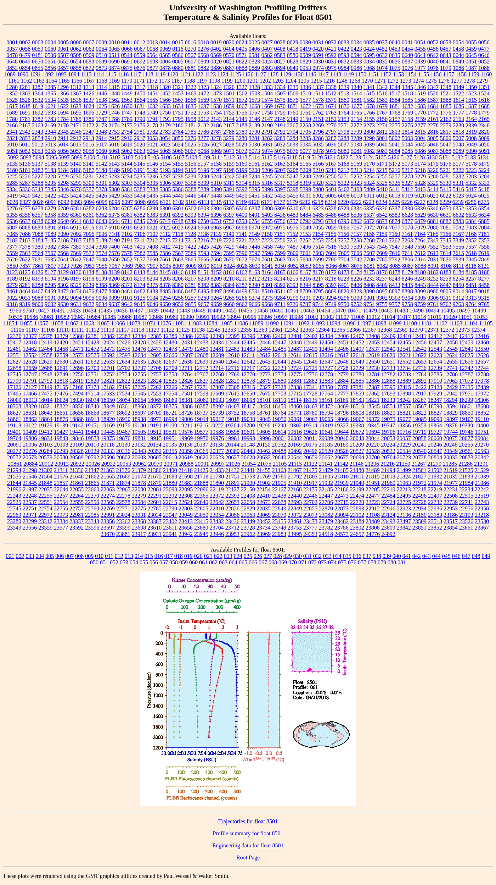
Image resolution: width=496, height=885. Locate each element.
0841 (445, 62)
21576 (61, 477)
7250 (280, 240)
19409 (30, 432)
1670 (280, 106)
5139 (63, 164)
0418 (292, 49)
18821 (404, 413)
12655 (451, 362)
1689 (12, 113)
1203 (278, 81)
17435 (466, 387)
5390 (216, 189)
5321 (331, 183)
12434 (217, 342)
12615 (310, 355)
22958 (482, 508)
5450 (241, 196)
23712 (232, 528)
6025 (484, 196)
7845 (471, 259)
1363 (24, 93)
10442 (167, 311)
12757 (154, 374)
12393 (217, 336)
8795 (318, 291)
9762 (445, 304)
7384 (63, 247)
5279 (420, 176)
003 (30, 556)
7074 (382, 228)
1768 (394, 113)
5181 (24, 170)
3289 (356, 138)
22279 (139, 496)
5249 (318, 176)
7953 (89, 266)
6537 (369, 215)
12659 (30, 368)
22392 (232, 496)
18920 (108, 419)
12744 (482, 368)
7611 (407, 253)
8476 (88, 291)
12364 (322, 330)
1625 (101, 106)
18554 (388, 406)
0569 (216, 55)
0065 (114, 49)
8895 (382, 291)
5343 (37, 189)
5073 (254, 151)
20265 (466, 445)
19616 (295, 432)
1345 (407, 87)
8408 (369, 285)
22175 (310, 489)
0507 (63, 55)
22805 (201, 508)
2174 (114, 125)
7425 (203, 247)
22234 (466, 489)
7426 (216, 247)
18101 (264, 400)
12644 (279, 362)
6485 (318, 215)
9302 (382, 298)
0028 (280, 42)
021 (208, 556)
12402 (310, 336)
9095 (88, 298)
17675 (264, 394)
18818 (373, 413)
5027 (216, 145)
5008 (471, 138)
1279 (482, 81)
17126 (14, 387)
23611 (170, 528)
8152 (216, 272)
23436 (232, 521)
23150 (419, 515)
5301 (101, 183)
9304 (407, 298)
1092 (48, 74)
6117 (228, 202)
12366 (353, 330)
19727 (435, 432)
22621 (186, 502)
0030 (305, 42)
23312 (45, 521)
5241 (216, 176)
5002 (394, 138)
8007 (178, 266)
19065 (326, 419)
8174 (356, 272)
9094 (75, 298)
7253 (318, 240)
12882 (310, 381)
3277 (203, 138)
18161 (326, 400)
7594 (216, 253)
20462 (264, 451)
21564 (45, 477)
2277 (420, 125)
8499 (241, 291)
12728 (341, 368)
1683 (420, 106)
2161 (433, 119)
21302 (45, 470)
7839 (458, 259)
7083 (471, 228)
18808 (357, 413)
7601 (305, 253)
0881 (190, 68)
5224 (484, 170)
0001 (12, 42)
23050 (201, 515)
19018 (232, 419)
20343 (139, 451)
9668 (267, 304)
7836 (445, 259)
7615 (458, 253)
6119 (241, 202)
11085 (225, 323)
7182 (12, 240)
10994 (234, 317)
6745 (139, 221)
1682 (407, 106)
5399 (305, 189)
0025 (254, 42)
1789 (127, 119)
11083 (195, 323)
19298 (279, 425)
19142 (76, 425)
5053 (37, 151)
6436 (280, 215)
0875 (127, 68)
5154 (165, 164)
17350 (326, 387)
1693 (50, 113)
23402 (170, 521)
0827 (280, 62)
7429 (229, 247)
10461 (292, 311)
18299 (466, 400)
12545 (451, 349)
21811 (357, 477)
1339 (343, 87)
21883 (186, 483)
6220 (343, 202)
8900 (433, 291)
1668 (254, 106)
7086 (25, 234)
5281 (445, 176)
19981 (232, 438)
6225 (394, 202)
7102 (127, 234)
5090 (471, 151)
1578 (318, 100)
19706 (388, 432)
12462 (30, 349)
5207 (280, 170)
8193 (37, 279)
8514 (292, 291)
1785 (75, 119)
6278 (37, 208)
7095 (89, 234)
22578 (123, 502)
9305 (420, 298)
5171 (382, 164)
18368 (139, 406)
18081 (186, 400)
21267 (419, 464)
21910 (295, 483)
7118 (177, 234)
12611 (248, 355)
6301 (178, 208)
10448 (198, 311)
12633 (108, 362)
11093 (318, 323)
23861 (466, 528)
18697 (139, 413)
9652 (178, 304)
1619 (37, 106)
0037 (382, 42)
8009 (191, 266)
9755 (382, 304)
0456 (433, 49)
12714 (217, 368)
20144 (232, 445)
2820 (484, 132)
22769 (108, 508)
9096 (101, 298)
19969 (186, 438)
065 (243, 562)
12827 (201, 381)
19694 (373, 432)
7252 (305, 240)
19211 (185, 425)
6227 (419, 202)
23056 (232, 515)
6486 (331, 215)
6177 (279, 202)
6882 (445, 221)
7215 (190, 240)
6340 (433, 208)
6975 (280, 228)
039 (387, 556)
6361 (88, 215)
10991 (203, 317)
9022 (12, 298)
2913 (88, 138)
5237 (165, 176)
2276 (407, 125)
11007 (342, 317)
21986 (482, 483)
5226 (24, 176)
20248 (450, 445)
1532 (37, 100)
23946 (217, 534)
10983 (78, 317)
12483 (248, 349)
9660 (229, 304)
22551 (45, 502)
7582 (139, 253)
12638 (186, 362)
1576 (292, 100)
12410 (404, 336)
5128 (419, 157)
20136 (185, 445)
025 (248, 556)
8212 (254, 279)
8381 (190, 285)
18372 (154, 406)
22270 (92, 496)
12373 (463, 330)
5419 (12, 196)
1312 (75, 87)
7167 (458, 234)
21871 (108, 483)
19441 (76, 432)
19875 (108, 438)
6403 (267, 215)
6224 (381, 202)
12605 (154, 355)
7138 (203, 234)
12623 (435, 355)
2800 (369, 132)
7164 (419, 234)
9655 (190, 304)
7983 (140, 266)
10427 (42, 311)
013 (129, 556)
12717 (248, 368)
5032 (280, 145)
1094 (73, 74)
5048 (458, 145)
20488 (279, 451)
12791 (30, 381)
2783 (165, 132)
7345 (445, 240)
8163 (254, 272)
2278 (433, 125)
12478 (170, 349)
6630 (433, 215)
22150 (248, 489)
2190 (267, 125)
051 (104, 562)
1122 (197, 74)
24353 (310, 534)
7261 (382, 240)
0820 (216, 62)
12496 (341, 349)
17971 (466, 394)
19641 (326, 432)
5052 (24, 151)
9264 (216, 298)
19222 (216, 425)
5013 (50, 145)
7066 (343, 228)
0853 (12, 68)
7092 (76, 234)
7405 (139, 247)
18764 (279, 413)
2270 (331, 125)
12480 (201, 349)
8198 (88, 279)
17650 (248, 394)
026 (258, 556)
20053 (388, 438)
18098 (248, 400)
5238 (178, 176)
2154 (356, 119)
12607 (186, 355)
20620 (201, 457)
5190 (127, 170)
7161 (407, 234)
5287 (24, 183)
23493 (388, 521)
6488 (343, 215)
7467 (280, 247)
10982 (62, 317)
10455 (229, 311)
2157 (394, 119)
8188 (484, 272)
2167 (24, 125)
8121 (483, 266)
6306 (241, 208)
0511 (113, 55)
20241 (419, 445)
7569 (75, 253)
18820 (388, 413)
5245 (267, 176)
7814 (420, 259)
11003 (327, 317)
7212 (152, 240)
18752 (232, 413)
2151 (318, 119)
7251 (292, 240)
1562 (114, 100)
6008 (343, 196)
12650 (373, 362)
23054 (217, 515)
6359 (63, 215)
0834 (369, 62)
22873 (341, 508)
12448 (295, 342)
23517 (451, 521)
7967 (114, 266)
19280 (248, 425)
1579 (331, 100)
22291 (154, 496)
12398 (264, 336)
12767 (201, 374)
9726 (292, 304)
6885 (484, 221)
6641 (75, 221)
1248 (342, 81)
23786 (341, 528)
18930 (123, 419)
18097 (233, 400)
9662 (241, 304)
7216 (203, 240)
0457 (445, 49)
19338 (357, 425)
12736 (419, 368)
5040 (382, 145)
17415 (404, 387)
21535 (14, 477)
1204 (291, 81)
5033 (292, 145)
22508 (451, 496)
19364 (435, 425)
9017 (471, 291)
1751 (178, 113)
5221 (445, 170)
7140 (228, 234)
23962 (248, 534)
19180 (139, 425)
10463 (307, 311)
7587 (178, 253)
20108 (61, 445)
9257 (190, 298)
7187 (75, 240)
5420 (24, 196)
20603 (139, 457)
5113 (241, 157)
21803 (310, 477)
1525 (12, 100)
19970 (201, 438)
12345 (213, 330)
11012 (373, 317)
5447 (203, 196)
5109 (204, 157)
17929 (435, 394)
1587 (433, 100)
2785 (190, 132)
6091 (50, 202)
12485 (279, 349)
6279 (50, 208)
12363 (307, 330)
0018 (203, 42)
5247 (292, 176)
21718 (201, 477)
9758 (407, 304)
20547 (435, 451)
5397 (280, 189)
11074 (149, 323)
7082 (458, 228)
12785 (435, 374)
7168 (471, 234)
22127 (232, 489)
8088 (420, 266)
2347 (88, 132)
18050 (108, 400)
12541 (404, 349)
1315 (114, 87)
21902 (264, 483)
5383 (139, 189)
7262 (394, 240)
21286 (465, 464)
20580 (61, 457)
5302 (114, 183)
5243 (241, 176)
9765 (484, 304)
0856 (50, 68)
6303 (203, 208)
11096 (348, 323)
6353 (471, 208)
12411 (419, 336)
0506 (50, 55)
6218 (317, 202)
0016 (190, 42)
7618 (471, 253)
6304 (216, 208)
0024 (241, 42)
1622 (63, 106)
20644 (295, 457)
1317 (139, 87)
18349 (108, 406)
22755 (61, 508)
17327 (264, 387)
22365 (201, 496)
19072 (373, 419)
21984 (466, 483)
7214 (178, 240)
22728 (419, 502)
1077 (420, 68)
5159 (229, 164)
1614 (458, 100)
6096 (114, 202)
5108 (191, 157)
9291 (305, 298)
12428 (139, 342)
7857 (25, 266)
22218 (419, 489)
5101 (102, 157)
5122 (342, 157)
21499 (404, 470)
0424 (369, 49)
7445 (241, 247)
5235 (139, 176)
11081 (179, 323)
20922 (77, 464)
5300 (88, 183)
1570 (216, 100)
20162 (279, 445)
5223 (471, 170)
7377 (12, 247)
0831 (331, 62)
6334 (356, 208)
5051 (12, 151)
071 (302, 562)
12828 (217, 381)
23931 (154, 534)
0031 (318, 42)
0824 (267, 62)
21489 (373, 470)
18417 (248, 406)
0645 (471, 55)
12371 (431, 330)
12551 (14, 355)
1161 (13, 81)
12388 (186, 336)
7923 (63, 266)
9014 (458, 291)
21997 (30, 489)
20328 (76, 451)
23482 (341, 521)
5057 (75, 151)
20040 (341, 438)
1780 (12, 119)
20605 (154, 457)
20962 (140, 464)
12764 (186, 374)
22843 (279, 508)
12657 (482, 362)
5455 (292, 196)
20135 (170, 445)
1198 (214, 81)
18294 (450, 400)
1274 (418, 81)
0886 (216, 68)
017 (168, 556)
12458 (451, 342)
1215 (316, 81)
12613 (279, 355)
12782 (388, 374)
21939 (341, 483)
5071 (229, 151)
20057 (404, 438)
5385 (165, 189)
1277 (456, 81)
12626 (482, 355)
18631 (30, 413)
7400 (114, 247)
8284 (37, 285)
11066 (118, 323)
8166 (292, 272)
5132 (457, 157)
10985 (109, 317)
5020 (139, 145)
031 (307, 556)
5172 (394, 164)
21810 (341, 477)
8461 (12, 291)
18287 (435, 400)
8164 (267, 272)
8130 (75, 272)
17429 (451, 387)
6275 (483, 202)
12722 (264, 368)
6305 (229, 208)
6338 (407, 208)
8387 (241, 285)
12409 (388, 336)
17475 (45, 394)
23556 (30, 528)
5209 (305, 170)
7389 (75, 247)
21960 (388, 483)
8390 (254, 285)
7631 (37, 259)
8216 (305, 279)
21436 (232, 470)
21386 (154, 470)
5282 (458, 176)
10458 (261, 311)
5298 (63, 183)
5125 (381, 157)
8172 (331, 272)
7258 (356, 240)
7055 (318, 228)
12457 (435, 342)
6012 (382, 196)
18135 (310, 400)
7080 (433, 228)
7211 (139, 240)
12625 (466, 355)
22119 (217, 489)
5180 (12, 170)
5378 (101, 189)
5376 (75, 189)
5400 (318, 189)
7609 (382, 253)
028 (278, 556)
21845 (30, 483)
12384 (139, 336)
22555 (76, 502)
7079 (420, 228)
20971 (171, 464)
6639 (50, 221)
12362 (291, 330)
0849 (458, 62)
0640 (407, 55)
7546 (382, 247)
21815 (373, 477)
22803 (186, 508)
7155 (330, 234)
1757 (254, 113)
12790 (14, 381)
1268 (354, 81)
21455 (264, 470)
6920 (139, 228)
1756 (241, 113)
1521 (445, 93)
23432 (217, 521)
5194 (178, 170)
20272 (14, 451)
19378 (450, 425)
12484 (264, 349)
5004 (420, 138)
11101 (425, 323)
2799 (356, 132)
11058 (56, 323)
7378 (24, 247)
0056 (484, 42)
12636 (154, 362)
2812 (382, 132)
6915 (75, 228)
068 (273, 562)
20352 (154, 451)
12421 (76, 342)
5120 (317, 157)
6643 (101, 221)
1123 (210, 74)
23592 (76, 528)
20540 (419, 451)
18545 (373, 406)
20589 (76, 457)
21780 (279, 477)
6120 (254, 202)
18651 (61, 413)
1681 (394, 106)
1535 (63, 100)
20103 (46, 445)
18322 (61, 406)
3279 (229, 138)
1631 (139, 106)
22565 (108, 502)
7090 (63, 234)
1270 (367, 81)
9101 (127, 298)
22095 (186, 489)
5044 (407, 145)
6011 (368, 196)
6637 (24, 221)
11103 (455, 323)
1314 (101, 87)
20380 (232, 451)
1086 (458, 68)
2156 (382, 119)
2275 (394, 125)
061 (203, 562)
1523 (471, 93)
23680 (201, 528)
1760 (292, 113)
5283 (471, 176)
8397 (331, 285)
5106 (166, 157)
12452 (357, 342)
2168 (37, 125)
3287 (331, 138)
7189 (101, 240)
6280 (63, 208)
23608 (139, 528)
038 (377, 556)
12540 (388, 349)
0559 (139, 55)
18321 (45, 406)
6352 (458, 208)
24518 (326, 534)
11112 (92, 330)
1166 (76, 81)
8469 (50, 291)
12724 (295, 368)
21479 (326, 470)
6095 (101, 202)
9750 (343, 304)
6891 (50, 228)
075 (342, 562)
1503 (254, 93)
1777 (458, 113)
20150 (263, 445)
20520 (326, 451)
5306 (165, 183)
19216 (201, 425)
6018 (394, 196)
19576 (186, 432)
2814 (407, 132)
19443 (92, 432)
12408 (373, 336)
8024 (229, 266)
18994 (170, 419)
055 (144, 562)
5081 (356, 151)
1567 (178, 100)
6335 (369, 208)
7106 (140, 234)
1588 (445, 100)
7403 (127, 247)
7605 (343, 253)
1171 (139, 81)
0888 (241, 68)
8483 (152, 291)
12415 (466, 336)
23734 (264, 528)
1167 (89, 81)
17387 (373, 387)
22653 (232, 502)
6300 (165, 208)
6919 (127, 228)
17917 (419, 394)
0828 (292, 62)
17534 (123, 394)
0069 (165, 49)
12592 (108, 355)
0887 (229, 68)
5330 (445, 183)
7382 (50, 247)
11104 (471, 323)
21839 (482, 477)
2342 (24, 132)
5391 (229, 189)
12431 (186, 342)
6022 (445, 196)
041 (406, 556)
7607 (369, 253)
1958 (190, 119)
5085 (407, 151)
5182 (37, 170)
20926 (93, 464)
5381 (127, 189)
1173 (164, 81)
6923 (178, 228)
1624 (88, 106)
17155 (61, 387)
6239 (458, 202)
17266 (170, 387)
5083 (382, 151)
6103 (191, 202)
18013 (30, 400)
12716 (232, 368)
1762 (318, 113)
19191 (154, 425)
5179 (484, 164)
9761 (433, 304)
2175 (127, 125)
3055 (178, 138)
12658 (14, 368)
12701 (108, 368)
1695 (75, 113)
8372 (127, 285)
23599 (123, 528)
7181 (483, 234)
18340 (92, 406)
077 (362, 562)
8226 (356, 279)
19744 (451, 432)
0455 (420, 49)
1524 (484, 93)
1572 (241, 100)
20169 (294, 445)
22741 (466, 502)
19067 (357, 419)
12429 (154, 342)
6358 (50, 215)
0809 (203, 62)
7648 (101, 259)
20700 (373, 457)
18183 (357, 400)
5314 (241, 183)
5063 (139, 151)
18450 (279, 406)
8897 (394, 291)
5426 (101, 196)
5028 (229, 145)
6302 (190, 208)
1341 (369, 87)
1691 (24, 113)
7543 (369, 247)
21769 (264, 477)
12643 (264, 362)
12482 (232, 349)
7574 (101, 253)
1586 (420, 100)
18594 (451, 406)
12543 (435, 349)
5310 (216, 183)
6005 (331, 196)
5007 (458, 138)
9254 (165, 298)
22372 (217, 496)
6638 (37, 221)
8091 (433, 266)
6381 (127, 215)
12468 (61, 349)
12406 (341, 336)
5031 (267, 145)
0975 (331, 68)
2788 (229, 132)
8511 (279, 291)
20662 (326, 457)
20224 (388, 445)
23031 (139, 515)
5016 (88, 145)
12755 (139, 374)
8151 (203, 272)
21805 (326, 477)
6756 (280, 221)
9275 (267, 298)
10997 (281, 317)
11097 (364, 323)
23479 (326, 521)
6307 (254, 208)
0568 (203, 55)
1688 (484, 106)
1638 (216, 106)
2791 (267, 132)
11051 (465, 317)
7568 (63, 253)
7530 (343, 247)
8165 (280, 272)
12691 (61, 368)
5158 (216, 164)
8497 (216, 291)
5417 (471, 189)
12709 (170, 368)
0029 (292, 42)
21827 (419, 477)
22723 (373, 502)
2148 (280, 119)
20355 (170, 451)
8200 (114, 279)
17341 (310, 387)
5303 (127, 183)
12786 (451, 374)
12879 (264, 381)
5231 (88, 176)
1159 (473, 74)
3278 (216, 138)
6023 (458, 196)
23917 (139, 534)
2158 (407, 119)
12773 (264, 374)
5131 (444, 157)
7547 (394, 247)
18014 (46, 400)
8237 (382, 279)
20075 (451, 438)
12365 (338, 330)
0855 (37, 68)
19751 (482, 432)
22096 (201, 489)
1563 (127, 100)
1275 (431, 81)
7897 (50, 266)
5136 (24, 164)
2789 (241, 132)
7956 (101, 266)
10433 (74, 311)
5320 (318, 183)
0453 (394, 49)
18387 (201, 406)
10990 (187, 317)
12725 (310, 368)
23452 (264, 521)
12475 (123, 349)
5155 (178, 164)
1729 (101, 113)
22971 (30, 515)
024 (238, 556)
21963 (404, 483)
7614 (445, 253)
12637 (170, 362)
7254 (331, 240)
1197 (201, 81)
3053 (152, 138)
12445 (248, 342)
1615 (471, 100)
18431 (264, 406)
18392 (217, 406)
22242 (482, 489)
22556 (92, 502)
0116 (177, 49)
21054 (249, 464)
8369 (114, 285)
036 (357, 556)
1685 (445, 106)
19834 (45, 438)
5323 (356, 183)
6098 (140, 202)
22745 (14, 508)
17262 (154, 387)
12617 (341, 355)
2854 (37, 138)
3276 (190, 138)
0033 (343, 42)
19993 (248, 438)
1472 (203, 93)
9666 (254, 304)
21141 (326, 464)
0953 (305, 68)
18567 (419, 406)
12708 (154, 368)
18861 (14, 419)
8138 (101, 272)
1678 (369, 106)
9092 (63, 298)
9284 (280, 298)
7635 (50, 259)
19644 (341, 432)
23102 (357, 515)
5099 (77, 157)
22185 (326, 489)
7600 (292, 253)
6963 (216, 228)
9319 (24, 304)
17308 (232, 387)
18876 (61, 419)
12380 (76, 336)
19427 (61, 432)
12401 (295, 336)
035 (347, 556)
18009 (14, 400)
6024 (471, 196)
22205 (373, 489)
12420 (61, 342)
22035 (45, 489)
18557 (404, 406)
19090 (435, 419)
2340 (484, 125)
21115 (295, 464)
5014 (63, 145)
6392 (178, 215)
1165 (63, 81)
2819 (471, 132)
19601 (248, 432)
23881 (123, 534)
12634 (123, 362)
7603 (318, 253)
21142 (341, 464)
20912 (46, 464)
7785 (382, 259)
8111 (458, 266)
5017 (101, 145)
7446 (254, 247)
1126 (247, 74)
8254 (458, 279)
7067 (356, 228)
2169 (50, 125)
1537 (88, 100)
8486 (178, 291)
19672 (357, 432)
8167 (305, 272)
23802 (357, 528)
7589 (190, 253)
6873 (382, 221)
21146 (356, 464)
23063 (248, 515)
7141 (241, 234)
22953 (451, 508)
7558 (484, 247)
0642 (433, 55)
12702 (123, 368)
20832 (451, 457)
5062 (127, 151)
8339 (88, 285)
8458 (484, 285)
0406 (254, 49)
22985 (92, 515)
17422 (419, 387)
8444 (433, 285)
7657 (139, 259)
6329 (343, 208)
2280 (458, 125)
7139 (215, 234)
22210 (388, 489)
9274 (254, 298)
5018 (114, 145)
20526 (341, 451)
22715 (341, 502)
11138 (198, 330)
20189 (341, 445)
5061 (114, 151)
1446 (101, 93)
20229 (403, 445)
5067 (190, 151)
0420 (318, 49)
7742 (356, 259)
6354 (484, 208)
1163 (38, 81)
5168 (343, 164)
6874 (394, 221)
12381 (92, 336)
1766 (369, 113)
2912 (75, 138)
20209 (357, 445)
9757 (394, 304)
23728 (248, 528)
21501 (419, 470)
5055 (50, 151)
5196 (203, 170)
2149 (292, 119)
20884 (30, 464)
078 (372, 562)
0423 (356, 49)
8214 (280, 279)
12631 (76, 362)
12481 (217, 349)
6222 (356, 202)
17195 (123, 387)
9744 (318, 304)
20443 (248, 451)
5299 (75, 183)
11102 (440, 323)
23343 (92, 521)
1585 (407, 100)
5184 (63, 170)
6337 (394, 208)
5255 (382, 176)
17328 (279, 387)
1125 (235, 74)
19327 (341, 425)
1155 (423, 74)
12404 (326, 336)
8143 (139, 272)
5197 (216, 170)
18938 (139, 419)
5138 (50, 164)
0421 (331, 49)
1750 (165, 113)
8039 (254, 266)
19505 (139, 432)
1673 (318, 106)
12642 (248, 362)
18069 (170, 400)
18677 (108, 413)
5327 (407, 183)
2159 (420, 119)
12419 (45, 342)
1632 (152, 106)
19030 (248, 419)
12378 (45, 336)
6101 (165, 202)
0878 (165, 68)
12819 (76, 381)
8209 (216, 279)
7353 (484, 240)
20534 (404, 451)
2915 (114, 138)
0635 (394, 55)
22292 (170, 496)
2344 (50, 132)
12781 (373, 374)
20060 (435, 438)
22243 (14, 496)
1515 (369, 93)
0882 (203, 68)
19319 (326, 425)
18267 (419, 400)
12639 (201, 362)
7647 (88, 259)
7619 (484, 253)
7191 (127, 240)
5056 (63, 151)
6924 (190, 228)
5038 (356, 145)
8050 (280, 266)
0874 (114, 68)
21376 (123, 470)
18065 (155, 400)
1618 (24, 106)
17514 (92, 394)
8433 (394, 285)
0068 (152, 49)
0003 (37, 42)
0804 (165, 62)
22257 (61, 496)
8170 (318, 272)
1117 (135, 74)
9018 (484, 291)
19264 (232, 425)
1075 (394, 68)
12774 (279, 374)
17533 (108, 394)
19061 (295, 419)
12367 (369, 330)
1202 (265, 81)
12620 (388, 355)
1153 (398, 74)
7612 (420, 253)
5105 (153, 157)
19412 (45, 432)
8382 (203, 285)
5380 (114, 189)
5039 (369, 145)
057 (163, 562)
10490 (417, 311)
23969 (264, 534)
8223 (343, 279)
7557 (471, 247)
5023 (165, 145)
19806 (30, 438)
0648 (12, 62)
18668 (92, 413)
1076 (407, 68)
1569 (203, 100)
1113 (86, 74)
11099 (394, 323)
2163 (458, 119)
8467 (37, 291)
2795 (305, 132)
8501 (254, 291)
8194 (50, 279)
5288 (37, 183)
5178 (471, 164)
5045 (420, 145)
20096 (30, 445)
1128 (272, 74)
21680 (170, 477)
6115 (216, 202)
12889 (404, 381)
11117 (122, 330)
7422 (190, 247)
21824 (404, 477)
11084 (210, 323)
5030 (254, 145)
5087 (433, 151)
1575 (280, 100)
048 (476, 556)
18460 (295, 406)
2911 (62, 138)
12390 (201, 336)
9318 (12, 304)
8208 (203, 279)
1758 (267, 113)
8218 (331, 279)
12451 (341, 342)
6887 (12, 228)
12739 (435, 368)
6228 (432, 202)
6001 (305, 196)
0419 (305, 49)
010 (99, 556)
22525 (14, 502)
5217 (407, 170)
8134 (88, 272)
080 (392, 562)
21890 (217, 483)
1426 (88, 93)
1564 (139, 100)
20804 (435, 457)
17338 (295, 387)
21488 (357, 470)
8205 (165, 279)
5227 (37, 176)
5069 (216, 151)
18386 (186, 406)
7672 (241, 259)
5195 (190, 170)
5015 (75, 145)
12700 (92, 368)
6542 (382, 215)
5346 (63, 189)
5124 (368, 157)
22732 (435, 502)
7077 (394, 228)
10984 (93, 317)
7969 (127, 266)
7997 (152, 266)
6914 (63, 228)
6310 (292, 208)
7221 (241, 240)
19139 (61, 425)
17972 (482, 394)
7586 (165, 253)
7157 (356, 234)
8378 (165, 285)
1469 (190, 93)
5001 (382, 138)
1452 (165, 93)
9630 (63, 304)
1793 (165, 119)
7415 (178, 247)
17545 (139, 394)
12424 (108, 342)
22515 (466, 496)
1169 (114, 81)
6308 (267, 208)
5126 (393, 157)
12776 (310, 374)
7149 (254, 234)
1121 (185, 74)
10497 (463, 311)
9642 (127, 304)
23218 (482, 515)
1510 (305, 93)
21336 (76, 470)
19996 (264, 438)
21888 (201, 483)
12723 (279, 368)
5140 (75, 164)
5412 (407, 189)
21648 (76, 477)
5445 (178, 196)
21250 (403, 464)
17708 (279, 394)
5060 (101, 151)
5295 (50, 183)
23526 (466, 521)
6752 (229, 221)
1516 (382, 93)
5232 (101, 176)
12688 (45, 368)
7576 (114, 253)
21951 (373, 483)
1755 (229, 113)
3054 (165, 138)
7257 (343, 240)
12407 (357, 336)
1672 (305, 106)
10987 (140, 317)
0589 (305, 55)
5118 (292, 157)
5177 (458, 164)
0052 (433, 42)
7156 (343, 234)
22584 (139, 502)
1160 (486, 74)
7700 (331, 259)
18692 (123, 413)
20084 (482, 438)
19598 (232, 432)
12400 (279, 336)
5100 (89, 157)
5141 (88, 164)
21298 (30, 470)
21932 (326, 483)
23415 (201, 521)
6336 (382, 208)
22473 (341, 496)
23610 (154, 528)
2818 (458, 132)
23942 (186, 534)
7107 (152, 234)
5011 (24, 145)
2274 (382, 125)
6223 (368, 202)
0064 (101, 49)
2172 (88, 125)
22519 (482, 496)
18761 (264, 413)
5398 (292, 189)
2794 (292, 132)
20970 (155, 464)
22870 (326, 508)
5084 (394, 151)
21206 (372, 464)
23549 (14, 528)
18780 (310, 413)
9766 (15, 311)
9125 (139, 298)
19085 (419, 419)
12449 (310, 342)
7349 (458, 240)
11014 (388, 317)
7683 (280, 259)
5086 (420, 151)
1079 (445, 68)
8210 (229, 279)
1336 (305, 87)
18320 (30, 406)
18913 (92, 419)
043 (426, 556)
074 (332, 562)
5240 (203, 176)
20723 (404, 457)
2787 (216, 132)
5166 (318, 164)
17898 (404, 394)
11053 (480, 317)
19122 (30, 425)
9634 (101, 304)
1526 (24, 100)
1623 (75, 106)
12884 (341, 381)
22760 (92, 508)
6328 (331, 208)
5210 (318, 170)
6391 (165, 215)
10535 (16, 317)
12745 (14, 374)
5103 (128, 157)
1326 (229, 87)
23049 (186, 515)
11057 (41, 323)
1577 (305, 100)
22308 (186, 496)
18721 (170, 413)
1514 (356, 93)
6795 (343, 221)
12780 (357, 374)
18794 (326, 413)
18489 (341, 406)
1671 (292, 106)
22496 (419, 496)
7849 (484, 259)
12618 (357, 355)
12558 (45, 355)
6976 (292, 228)
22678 (279, 502)
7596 (241, 253)
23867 (482, 528)
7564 (37, 253)
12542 (419, 349)
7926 (76, 266)
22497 (435, 496)
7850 (12, 266)
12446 (264, 342)
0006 (75, 42)
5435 (152, 196)
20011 (310, 438)
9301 (369, 298)
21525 (466, 470)
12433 (201, 342)
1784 (63, 119)
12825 (170, 381)
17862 (373, 394)
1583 (382, 100)
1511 (317, 93)
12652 (404, 362)
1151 (373, 74)
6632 (458, 215)
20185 (326, 445)
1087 (471, 68)
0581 (254, 55)
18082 (202, 400)
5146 (152, 164)
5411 (394, 189)
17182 (108, 387)
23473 (310, 521)
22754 (45, 508)
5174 (420, 164)
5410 (382, 189)
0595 (369, 55)
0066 (127, 49)
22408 (248, 496)
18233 (388, 400)
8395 (318, 285)
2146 (254, 119)
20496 (310, 451)
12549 (466, 349)
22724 (388, 502)
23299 (30, 521)
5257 (394, 176)
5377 (88, 189)
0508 (75, 55)
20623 (217, 457)
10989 (171, 317)
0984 (343, 68)
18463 (310, 406)
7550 (420, 247)
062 (213, 562)
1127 (260, 74)
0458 (458, 49)
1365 (50, 93)
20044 (373, 438)
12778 (326, 374)
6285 (127, 208)
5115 (266, 157)
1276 (444, 81)
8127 (50, 272)
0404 (229, 49)
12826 (186, 381)
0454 (407, 49)
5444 (165, 196)
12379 (61, 336)
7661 (165, 259)
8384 (229, 285)
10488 (401, 311)
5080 (343, 151)
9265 (229, 298)
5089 (458, 151)
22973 (61, 515)
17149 (45, 387)
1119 (160, 74)
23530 (482, 521)
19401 (14, 432)
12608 (201, 355)
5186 (75, 170)
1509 (292, 93)
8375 (152, 285)
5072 (241, 151)
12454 (388, 342)
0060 (50, 49)
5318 (292, 183)
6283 (101, 208)
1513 (343, 93)
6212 (305, 202)
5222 (458, 170)
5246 (280, 176)
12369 (400, 330)
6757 (292, 221)
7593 (203, 253)
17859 (357, 394)
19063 (310, 419)
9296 (343, 298)
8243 (394, 279)
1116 (123, 74)
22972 (45, 515)
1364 (37, 93)
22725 (404, 502)
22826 (232, 508)
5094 (38, 157)
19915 (154, 438)
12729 (357, 368)
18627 (14, 413)
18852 (482, 413)
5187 (88, 170)
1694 (63, 113)
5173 (407, 164)
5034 (305, 145)
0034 (356, 42)
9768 (28, 311)
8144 (152, 272)
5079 (331, 151)
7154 (317, 234)
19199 (170, 425)
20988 (186, 464)
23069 (264, 515)
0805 (178, 62)
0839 (420, 62)
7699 (318, 259)
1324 (216, 87)
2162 (445, 119)
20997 (217, 464)
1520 (433, 93)
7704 (343, 259)
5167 (331, 164)
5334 (12, 189)
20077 (466, 438)
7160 (394, 234)
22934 (419, 508)
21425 (201, 470)
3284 (292, 138)
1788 (114, 119)
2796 (318, 132)
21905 (279, 483)
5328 (420, 183)
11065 (102, 323)
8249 (420, 279)
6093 (76, 202)
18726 (186, 413)
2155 (369, 119)
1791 (152, 119)
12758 (170, 374)
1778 (471, 113)
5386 (178, 189)
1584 (394, 100)
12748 (45, 374)
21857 (61, 483)
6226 (407, 202)
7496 (305, 247)
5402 (343, 189)
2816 (433, 132)
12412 (435, 336)
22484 (388, 496)
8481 (127, 291)
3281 (254, 138)
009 (89, 556)
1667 (241, 106)
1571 (229, 100)
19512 (154, 432)
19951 (170, 438)
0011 (126, 42)
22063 (108, 489)
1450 (139, 93)
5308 (190, 183)
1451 (152, 93)
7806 (407, 259)
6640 (63, 221)
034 (337, 556)
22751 (30, 508)
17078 (482, 381)
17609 (217, 394)
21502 (435, 470)
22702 (310, 502)
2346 (75, 132)
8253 (445, 279)
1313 (88, 87)
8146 (178, 272)
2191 (280, 125)
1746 (114, 113)
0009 (101, 42)
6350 (445, 208)
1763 (331, 113)
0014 (165, 42)
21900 (248, 483)
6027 (25, 202)
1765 (356, 113)
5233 (114, 176)
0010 (114, 42)
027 (268, 556)
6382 (139, 215)
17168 (76, 387)
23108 (373, 515)
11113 (107, 330)
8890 (369, 291)
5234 (127, 176)
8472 (63, 291)
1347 (433, 87)
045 (446, 556)
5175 (433, 164)
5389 (203, 189)
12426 (123, 342)
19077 (404, 419)
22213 (404, 489)
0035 (369, 42)
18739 (217, 413)
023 (228, 556)
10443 (183, 311)
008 (79, 556)
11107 (33, 330)
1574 (267, 100)
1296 (63, 87)
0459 (471, 49)
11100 (410, 323)
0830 (318, 62)
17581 (186, 394)
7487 (292, 247)
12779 (341, 374)
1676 (343, 106)
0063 (88, 49)
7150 (266, 234)
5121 (330, 157)
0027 (267, 42)
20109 (77, 445)
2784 (178, 132)
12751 (92, 374)
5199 (241, 170)
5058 (88, 151)
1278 (469, 81)
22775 (139, 508)
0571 (241, 55)
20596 (108, 457)
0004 (50, 42)
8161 (229, 272)
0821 (229, 62)
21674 (139, 477)
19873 (92, 438)
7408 (152, 247)
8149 (190, 272)
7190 (114, 240)
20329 (92, 451)
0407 (267, 49)
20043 (357, 438)
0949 (292, 68)
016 (158, 556)
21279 (434, 464)
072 (312, 562)
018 (178, 556)
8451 (471, 285)
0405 (241, 49)
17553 (154, 394)
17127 (30, 387)
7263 (407, 240)
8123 (12, 272)
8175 (369, 272)
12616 (326, 355)
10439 (152, 311)
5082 (369, 151)
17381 (357, 387)
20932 (108, 464)
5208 (292, 170)
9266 (241, 298)
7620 (12, 259)
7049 (305, 228)
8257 (471, 279)
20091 (14, 445)
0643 (445, 55)
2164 (471, 119)
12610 (232, 355)
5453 (280, 196)
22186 (341, 489)
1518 (407, 93)
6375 (114, 215)
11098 (379, 323)
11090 (271, 323)
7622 (24, 259)
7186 (63, 240)
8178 (394, 272)
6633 (471, 215)
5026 (203, 145)
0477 (484, 49)
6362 (101, 215)
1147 (322, 74)
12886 (373, 381)
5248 (305, 176)
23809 (388, 528)
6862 (356, 221)
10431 (58, 311)
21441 (248, 470)
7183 (24, 240)
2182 (203, 125)
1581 (356, 100)
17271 (201, 387)
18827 (435, 413)
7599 (280, 253)
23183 (435, 515)
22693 (295, 502)
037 (367, 556)
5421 (37, 196)
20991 (202, 464)
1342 (382, 87)
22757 (76, 508)
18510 (357, 406)
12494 (326, 349)
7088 (38, 234)
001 (10, 556)
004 (39, 556)
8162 (241, 272)
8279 (12, 285)
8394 (305, 285)
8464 (24, 291)
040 (397, 556)
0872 (88, 68)
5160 (241, 164)
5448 (216, 196)
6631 (445, 215)
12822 (123, 381)
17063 (451, 381)
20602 (123, 457)
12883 (326, 381)
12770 (248, 374)
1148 (335, 74)
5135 (12, 164)
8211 (241, 279)
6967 (229, 228)
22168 (295, 489)
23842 (404, 528)
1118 (147, 74)
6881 (433, 221)
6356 (24, 215)
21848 (45, 483)
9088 (37, 298)
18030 (77, 400)
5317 (280, 183)
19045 (264, 419)
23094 (341, 515)
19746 (466, 432)
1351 (484, 87)
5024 (178, 145)
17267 (186, 387)
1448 (114, 93)
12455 (404, 342)
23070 (279, 515)
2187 (229, 125)
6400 (241, 215)
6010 (356, 196)
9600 (37, 304)
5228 (50, 176)
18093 (217, 400)
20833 (466, 457)
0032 (331, 42)
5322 (343, 183)
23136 (404, 515)
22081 (154, 489)
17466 (30, 394)
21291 (481, 464)
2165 (484, 119)
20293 (61, 451)
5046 (433, 145)
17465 (14, 394)
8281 (24, 285)
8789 (305, 291)
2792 (280, 132)
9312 (458, 298)
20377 (217, 451)
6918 (114, 228)
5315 (254, 183)
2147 (267, 119)
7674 (254, 259)
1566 (165, 100)
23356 (108, 521)
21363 (108, 470)
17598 (201, 394)
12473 (108, 349)
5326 (394, 183)
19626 (310, 432)
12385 (154, 336)
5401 (331, 189)
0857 (63, 68)
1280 (12, 87)
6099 (152, 202)
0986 (356, 68)
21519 (451, 470)
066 (253, 562)
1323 (203, 87)
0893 (267, 68)
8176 (382, 272)
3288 (343, 138)
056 (154, 562)
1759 (280, 113)
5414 (433, 189)
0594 (356, 55)
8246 (407, 279)
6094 (89, 202)
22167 (279, 489)
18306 (481, 400)
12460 (482, 342)
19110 (482, 419)
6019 (407, 196)
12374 (478, 330)
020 (198, 556)
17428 (435, 387)
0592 (331, 55)
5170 (369, 164)
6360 (75, 215)
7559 (12, 253)
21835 (451, 477)
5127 (406, 157)
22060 (92, 489)
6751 (216, 221)
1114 (98, 74)
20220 (372, 445)
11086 (241, 323)
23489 (373, 521)
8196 (63, 279)
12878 (248, 381)
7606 (356, 253)
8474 (75, 291)
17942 (451, 394)
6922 (165, 228)
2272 (356, 125)
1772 (433, 113)
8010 (203, 266)
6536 (356, 215)
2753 (114, 132)
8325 (75, 285)
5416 (458, 189)
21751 (232, 477)
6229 (445, 202)
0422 (343, 49)
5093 (26, 157)
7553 (445, 247)
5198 (229, 170)
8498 (229, 291)
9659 (216, 304)
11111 (77, 330)
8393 (292, 285)
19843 (61, 438)
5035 (318, 145)
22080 (139, 489)
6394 (203, 215)
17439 (482, 387)
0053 (445, 42)
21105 (280, 464)
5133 (470, 157)
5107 (179, 157)
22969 (14, 515)
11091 (287, 323)
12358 (244, 330)
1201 (252, 81)
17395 (388, 387)
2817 (445, 132)
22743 (482, 502)
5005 (433, 138)
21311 (61, 470)
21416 (186, 470)
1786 (88, 119)
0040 (394, 42)
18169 (341, 400)
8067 (344, 266)
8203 (139, 279)
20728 (419, 457)
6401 (254, 215)
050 (94, 562)
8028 (242, 266)
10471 (354, 311)
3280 (241, 138)
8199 (101, 279)
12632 (92, 362)
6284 (114, 208)
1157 (448, 74)
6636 (12, 221)
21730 (217, 477)
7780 (369, 259)
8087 (407, 266)
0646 (484, 55)
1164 (51, 81)
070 (292, 562)
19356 (403, 425)
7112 (165, 234)
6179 (292, 202)
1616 (484, 100)
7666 (203, 259)
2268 (305, 125)
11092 (302, 323)
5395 (254, 189)
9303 (394, 298)
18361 (123, 406)
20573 (30, 457)
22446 (310, 496)
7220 (229, 240)
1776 (445, 113)
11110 (62, 330)
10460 (276, 311)
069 (282, 562)
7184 (37, 240)
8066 (331, 266)
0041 (407, 42)
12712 (201, 368)
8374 (139, 285)
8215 (292, 279)
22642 (217, 502)
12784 (419, 374)
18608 (482, 406)
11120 (152, 330)
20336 (123, 451)
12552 (30, 355)
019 (188, 556)
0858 (75, 68)
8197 (75, 279)
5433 (127, 196)
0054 (458, 42)
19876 (123, 438)
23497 (404, 521)
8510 (267, 291)
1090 (22, 74)
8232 (369, 279)
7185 (50, 240)
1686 (458, 106)
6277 (24, 208)
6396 (216, 215)
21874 (123, 483)
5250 (331, 176)
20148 (248, 445)
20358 (186, 451)
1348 (445, 87)
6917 (101, 228)
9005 (445, 291)
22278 (123, 496)
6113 (203, 202)
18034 (92, 400)
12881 (295, 381)
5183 (50, 170)
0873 (101, 68)
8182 (433, 272)
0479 (24, 55)
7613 (433, 253)
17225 (139, 387)
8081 (369, 266)
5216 (394, 170)
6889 (37, 228)
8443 (420, 285)
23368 (139, 521)
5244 (254, 176)
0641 (420, 55)
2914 (101, 138)
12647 (326, 362)
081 (402, 562)
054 (134, 562)
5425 (88, 196)
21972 (419, 483)
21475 (310, 470)
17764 (326, 394)
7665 (190, 259)
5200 (254, 170)
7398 (101, 247)
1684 (433, 106)
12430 (170, 342)
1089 (10, 74)
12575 (92, 355)
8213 (267, 279)
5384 (152, 189)
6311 (305, 208)
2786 (203, 132)
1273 (405, 81)
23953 (232, 534)
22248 (30, 496)
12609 (217, 355)
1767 (382, 113)
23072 (295, 515)
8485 (165, 291)
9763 (458, 304)
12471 (76, 349)
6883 (458, 221)
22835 (264, 508)
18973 (154, 419)
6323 (318, 208)
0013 (152, 42)
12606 (170, 355)
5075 (280, 151)
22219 (435, 489)
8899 (420, 291)
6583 (394, 215)
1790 (139, 119)
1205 (303, 81)
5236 (152, 176)
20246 (435, 445)
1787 (101, 119)
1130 (298, 74)
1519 (420, 93)
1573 (254, 100)
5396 (267, 189)
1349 (458, 87)
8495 (203, 291)
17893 (388, 394)
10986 (125, 317)
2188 (241, 125)
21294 (14, 470)
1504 (267, 93)
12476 (139, 349)
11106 (17, 330)
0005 (63, 42)
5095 (51, 157)
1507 (280, 93)
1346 (420, 87)
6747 (165, 221)
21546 (30, 477)
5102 (115, 157)
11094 (333, 323)
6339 (420, 208)
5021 (152, 145)
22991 (108, 515)
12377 (30, 336)
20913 (62, 464)
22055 (76, 489)
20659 (310, 457)
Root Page (248, 857)
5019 (127, 145)
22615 (170, 502)
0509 (88, 55)
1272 (393, 81)
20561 (466, 451)
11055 (26, 323)
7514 (318, 247)
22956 (466, 508)
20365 (201, 451)
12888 (388, 381)
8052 (293, 266)
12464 (45, 349)
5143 (114, 164)
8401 (343, 285)
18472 (326, 406)
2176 (139, 125)
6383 (152, 215)
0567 (190, 55)
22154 (264, 489)
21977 (451, 483)
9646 (152, 304)
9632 (88, 304)
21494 (388, 470)
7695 (292, 259)
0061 (63, 49)
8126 (37, 272)
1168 (101, 81)
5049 (471, 145)
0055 (471, 42)
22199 (357, 489)
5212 (343, 170)
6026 (12, 202)
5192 (152, 170)
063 (223, 562)
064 (233, 562)
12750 (76, 374)
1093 (61, 74)
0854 (24, 68)
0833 (356, 62)
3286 (318, 138)
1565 (152, 100)
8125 (24, 272)
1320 (165, 87)
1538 (101, 100)
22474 (357, 496)
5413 (420, 189)
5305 (152, 183)
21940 (357, 483)
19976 (217, 438)
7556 (458, 247)
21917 (310, 483)
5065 (165, 151)
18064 (139, 400)
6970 (254, 228)
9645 (139, 304)
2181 (190, 125)
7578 (127, 253)
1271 (380, 81)
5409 (369, 189)
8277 (484, 279)
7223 (267, 240)
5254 (369, 176)
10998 (296, 317)
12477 (154, 349)
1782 (37, 119)
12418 (30, 342)
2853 (24, 138)
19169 (108, 425)
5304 (139, 183)
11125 (183, 330)
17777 (341, 394)
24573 (341, 534)
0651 (50, 62)
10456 (245, 311)
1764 (343, 113)
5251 (343, 176)
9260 (203, 298)
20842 (482, 457)
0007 (88, 42)
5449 (229, 196)
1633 (165, 106)
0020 (229, 42)
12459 (466, 342)
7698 (305, 259)
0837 (407, 62)
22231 (451, 489)
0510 (101, 55)
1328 (254, 87)
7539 (356, 247)
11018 (419, 317)
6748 (178, 221)
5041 (394, 145)
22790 (170, 508)
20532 (388, 451)
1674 (331, 106)
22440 (295, 496)
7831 (433, 259)
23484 (357, 521)
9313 (471, 298)
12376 (14, 336)
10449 (214, 311)
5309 (203, 183)
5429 (114, 196)
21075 (264, 464)
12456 (419, 342)
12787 (466, 374)
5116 (279, 157)
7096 (101, 234)
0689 (101, 62)
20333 (108, 451)
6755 (267, 221)
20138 (216, 445)
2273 (369, 125)
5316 (267, 183)
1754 (216, 113)
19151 (92, 425)
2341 (12, 132)
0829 (305, 62)
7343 (433, 240)
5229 (63, 176)
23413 (186, 521)
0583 (280, 55)
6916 (88, 228)
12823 (139, 381)
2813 (394, 132)
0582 (267, 55)
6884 (471, 221)
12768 (217, 374)
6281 (75, 208)
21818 (388, 477)
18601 (466, 406)
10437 (136, 311)
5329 (433, 183)
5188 (101, 170)
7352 (471, 240)
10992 (218, 317)
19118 (14, 425)
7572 (88, 253)
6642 (88, 221)
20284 (45, 451)
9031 (24, 298)
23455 (279, 521)
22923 (404, 508)
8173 (343, 272)
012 (119, 556)
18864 (45, 419)
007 (69, 556)
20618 (170, 457)
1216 (329, 81)
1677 (356, 106)
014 (139, 556)
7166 (445, 234)
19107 (466, 419)
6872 (369, 221)
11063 (87, 323)
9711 (279, 304)
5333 (484, 183)
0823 (254, 62)
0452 (382, 49)
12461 (14, 349)
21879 (154, 483)
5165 (305, 164)
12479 (186, 349)
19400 (481, 425)
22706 (326, 502)
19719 (419, 432)
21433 (217, 470)
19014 (201, 419)
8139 (114, 272)
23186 (451, 515)
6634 (484, 215)
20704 (388, 457)
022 (218, 556)
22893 (357, 508)
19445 (108, 432)
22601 (154, 502)
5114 (254, 157)
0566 (178, 55)
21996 (14, 489)
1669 (267, 106)
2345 (63, 132)
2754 (127, 132)
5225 (12, 176)
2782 (152, 132)
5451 (254, 196)
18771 (295, 413)
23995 (295, 534)
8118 (471, 266)
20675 (341, 457)
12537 (373, 349)
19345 (372, 425)
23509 (419, 521)
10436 (120, 311)
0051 (420, 42)
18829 (451, 413)
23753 (295, 528)
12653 (419, 362)
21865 (92, 483)
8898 (407, 291)
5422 (50, 196)
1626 (114, 106)
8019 (216, 266)
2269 (318, 125)
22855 (310, 508)
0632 (382, 55)
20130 (123, 445)
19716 (404, 432)
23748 (279, 528)
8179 (407, 272)
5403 (356, 189)
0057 (12, 49)
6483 (292, 215)
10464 (323, 311)
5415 (445, 189)
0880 (178, 68)
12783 (404, 374)
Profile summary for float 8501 (248, 833)
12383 (123, 336)
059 (183, 562)
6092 (63, 202)
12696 (76, 368)
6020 (420, 196)
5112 (229, 157)
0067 (139, 49)
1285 (50, 87)
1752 (190, 113)
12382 (108, 336)
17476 (61, 394)
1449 (127, 93)
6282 (88, 208)
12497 (357, 349)
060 (193, 562)
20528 (373, 451)
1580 (343, 100)
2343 (37, 132)
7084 (484, 228)
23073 (310, 515)
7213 (165, 240)
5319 (305, 183)
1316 (127, 87)
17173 (92, 387)
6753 (241, 221)
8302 (63, 285)
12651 (388, 362)
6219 (330, 202)
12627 (14, 362)
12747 (30, 374)
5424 (75, 196)
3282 (267, 138)
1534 (50, 100)
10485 (385, 311)
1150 (360, 74)
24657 (357, 534)
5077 (305, 151)
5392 (241, 189)
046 (456, 556)
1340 (356, 87)
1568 (190, 100)
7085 (12, 234)
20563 (482, 451)
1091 (35, 74)
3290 (369, 138)
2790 (254, 132)
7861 (38, 266)
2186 (216, 125)
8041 (267, 266)
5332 (471, 183)
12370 (416, 330)
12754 (123, 374)
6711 (126, 221)
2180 (178, 125)
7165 (432, 234)
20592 (92, 457)
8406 (356, 285)
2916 (127, 138)
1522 (458, 93)
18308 (14, 406)
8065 (318, 266)
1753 (203, 113)
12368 (385, 330)
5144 (127, 164)
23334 (61, 521)
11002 (312, 317)
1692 (37, 113)
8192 (24, 279)
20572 (14, 457)
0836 (394, 62)
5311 (228, 183)
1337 (318, 87)
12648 (341, 362)
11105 (486, 323)
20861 (15, 464)
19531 (170, 432)
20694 (357, 457)
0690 (114, 62)
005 (49, 556)
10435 (105, 311)
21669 (123, 477)
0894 (280, 68)
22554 (61, 502)
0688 (88, 62)
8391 (267, 285)
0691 (127, 62)
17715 (295, 394)
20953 (124, 464)
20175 (310, 445)
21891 (232, 483)
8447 (445, 285)
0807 (190, 62)
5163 (280, 164)
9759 (420, 304)
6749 (190, 221)
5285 (12, 183)
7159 (381, 234)
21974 (435, 483)
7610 (394, 253)
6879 (420, 221)
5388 (190, 189)
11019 (434, 317)
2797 (331, 132)
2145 (241, 119)
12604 (139, 355)
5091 (484, 151)
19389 (466, 425)
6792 (305, 221)
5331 (458, 183)
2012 (203, 119)
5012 (37, 145)
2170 (63, 125)
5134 (483, 157)
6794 (331, 221)
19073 (388, 419)
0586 (292, 55)
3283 (280, 138)
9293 (318, 298)
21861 (76, 483)
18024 (61, 400)
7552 (433, 247)
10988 (156, 317)
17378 (341, 387)
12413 (451, 336)
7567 (50, 253)
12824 (154, 381)
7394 (88, 247)
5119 (304, 157)
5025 (190, 145)
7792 (394, 259)
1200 (240, 81)
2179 (165, 125)
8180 (420, 272)
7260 (369, 240)
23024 (123, 515)
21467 (295, 470)
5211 (330, 170)
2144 (229, 119)
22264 (76, 496)
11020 (450, 317)
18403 (232, 406)
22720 (357, 502)
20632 (264, 457)
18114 (294, 400)
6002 (318, 196)
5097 (64, 157)
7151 (279, 234)
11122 (168, 330)
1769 (407, 113)
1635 (190, 106)
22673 (264, 502)
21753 (248, 477)
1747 (127, 113)
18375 (170, 406)
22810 (217, 508)
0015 (178, 42)
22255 (45, 496)
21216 (388, 464)
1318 (152, 87)
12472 (92, 349)
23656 (186, 528)
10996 (265, 317)
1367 (75, 93)
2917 (139, 138)
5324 (369, 183)
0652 (63, 62)
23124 (388, 515)
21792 (295, 477)
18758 (248, 413)
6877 (407, 221)
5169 (356, 164)
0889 (254, 68)
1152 (385, 74)
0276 (203, 49)
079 (382, 562)
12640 (217, 362)
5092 (13, 157)
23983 (279, 534)
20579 (45, 457)
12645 (295, 362)
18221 (372, 400)
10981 (47, 317)
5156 (190, 164)
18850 (466, 413)
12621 (404, 355)
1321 (178, 87)
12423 (92, 342)
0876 (139, 68)
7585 (152, 253)
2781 (139, 132)
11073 (133, 323)
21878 (139, 483)
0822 (241, 62)
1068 (369, 68)
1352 (12, 93)
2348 (101, 132)
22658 (248, 502)
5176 (445, 164)
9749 (331, 304)
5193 (165, 170)
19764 (14, 438)
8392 (280, 285)
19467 (123, 432)
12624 (451, 355)
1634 (178, 106)
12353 (229, 330)
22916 (388, 508)
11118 (137, 330)
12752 (108, 374)
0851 (471, 62)
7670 (229, 259)
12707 (139, 368)
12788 (482, 374)
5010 (12, 145)
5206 (267, 170)
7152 (292, 234)
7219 (216, 240)
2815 (420, 132)
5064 (152, 151)
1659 (229, 106)
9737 (305, 304)
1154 (410, 74)
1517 (394, 93)
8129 (63, 272)
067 (263, 562)
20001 (279, 438)
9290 (292, 298)
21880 (170, 483)
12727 (326, 368)
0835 (382, 62)
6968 (241, 228)
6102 (178, 202)
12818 (61, 381)
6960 (203, 228)
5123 (355, 157)
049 (486, 556)
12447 (279, 342)
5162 (267, 164)
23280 (14, 521)
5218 (420, 170)
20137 (201, 445)
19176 (123, 425)
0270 (190, 49)
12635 (139, 362)
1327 (241, 87)
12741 (451, 368)
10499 (479, 311)
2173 (101, 125)
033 (327, 556)
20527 (357, 451)
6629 (420, 215)
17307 (217, 387)
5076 (292, 151)
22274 (108, 496)
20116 (107, 445)
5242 (229, 176)
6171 (266, 202)
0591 (318, 55)
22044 (61, 489)
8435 (407, 285)
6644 (114, 221)
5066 (178, 151)
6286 (139, 208)
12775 (295, 374)
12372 (447, 330)
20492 (295, 451)
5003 (407, 138)
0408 (280, 49)
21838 (466, 477)
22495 (404, 496)
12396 (248, 336)
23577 (61, 528)
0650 (37, 62)
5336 (24, 189)
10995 (249, 317)
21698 (186, 477)
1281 (24, 87)
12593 (123, 355)
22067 (123, 489)
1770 (420, 113)
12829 (232, 381)
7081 (445, 228)
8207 (190, 279)
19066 (341, 419)
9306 (433, 298)
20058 (419, 438)
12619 (373, 355)
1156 (435, 74)
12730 (373, 368)
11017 (404, 317)
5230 (75, 176)
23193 (466, 515)
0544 (127, 55)
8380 (178, 285)
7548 (407, 247)
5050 (484, 145)
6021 (433, 196)
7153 (305, 234)
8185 (471, 272)
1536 (75, 100)
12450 (326, 342)
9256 (178, 298)
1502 (241, 93)
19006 (186, 419)
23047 (170, 515)
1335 (292, 87)
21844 (14, 483)
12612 (264, 355)
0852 (484, 62)
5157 (203, 164)
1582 (369, 100)
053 (124, 562)
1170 (126, 81)
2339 (471, 125)
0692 (139, 62)
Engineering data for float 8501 (248, 845)
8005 (165, 266)
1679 (382, 106)
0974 (318, 68)
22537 (30, 502)
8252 (433, 279)
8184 (458, 272)
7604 (331, 253)
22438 (279, 496)
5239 (190, 176)
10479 (370, 311)
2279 (445, 125)
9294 (331, 298)
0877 (152, 68)
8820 (343, 291)
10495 (448, 311)
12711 (185, 368)
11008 (358, 317)
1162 (26, 81)
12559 (61, 355)
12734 (404, 368)
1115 (111, 74)
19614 (279, 432)
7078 (407, 228)
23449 (248, 521)
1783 (50, 119)
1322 (190, 87)
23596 (92, 528)
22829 (248, 508)
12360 (260, 330)
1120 (172, 74)
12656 (466, 362)
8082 (382, 266)
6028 (38, 202)
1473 (216, 93)
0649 (24, 62)
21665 (108, 477)
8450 (458, 285)
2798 (343, 132)
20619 (186, 457)
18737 (201, 413)
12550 (482, 349)
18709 (154, 413)
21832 (435, 477)
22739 (451, 502)
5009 (484, 138)
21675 (154, 477)
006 (59, 556)
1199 (226, 81)
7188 (88, 240)
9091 (50, 298)
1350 (471, 87)
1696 (88, 113)
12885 (357, 381)
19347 (388, 425)
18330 (76, 406)
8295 (50, 285)
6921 (152, 228)
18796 (341, 413)
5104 (140, 157)
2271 (343, 125)
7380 (37, 247)
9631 (75, 304)
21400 (170, 470)
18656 (76, 413)
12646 (310, 362)
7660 (152, 259)
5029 (241, 145)
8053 (305, 266)
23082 (326, 515)
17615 (232, 394)
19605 (264, 432)
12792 (45, 381)
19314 (310, 425)
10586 (31, 317)
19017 (217, 419)
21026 (233, 464)
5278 (407, 176)
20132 (138, 445)
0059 (37, 49)
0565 (165, 55)
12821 (108, 381)
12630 (61, 362)
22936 (435, 508)
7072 (369, 228)
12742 (466, 368)
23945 (201, 534)
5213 (356, 170)
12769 (232, 374)
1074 (382, 68)
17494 (76, 394)
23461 (295, 521)
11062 (72, 323)
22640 (201, 502)
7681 (267, 259)
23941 (170, 534)
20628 (248, 457)
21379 (139, 470)
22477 (373, 496)
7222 (254, 240)
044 (436, 556)
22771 (123, 508)
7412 (165, 247)
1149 (348, 74)
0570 (229, 55)
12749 (61, 374)
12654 (435, 362)
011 (109, 556)
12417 (14, 342)
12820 (92, 381)
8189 (12, 279)
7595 (229, 253)
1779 (484, 113)
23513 (435, 521)
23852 (435, 528)
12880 (279, 381)
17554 (170, 394)
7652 (127, 259)
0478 (12, 55)
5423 (63, 196)
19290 (263, 425)
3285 (305, 138)
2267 (292, 125)
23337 (76, 521)
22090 (170, 489)
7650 (114, 259)
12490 (310, 349)
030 (297, 556)
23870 (108, 534)
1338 (331, 87)
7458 (267, 247)
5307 (178, 183)
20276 (30, 451)
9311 (445, 298)
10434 (89, 311)
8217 (318, 279)
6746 (152, 221)
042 (416, 556)
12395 (232, 336)
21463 (279, 470)
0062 (75, 49)
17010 (435, 381)
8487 (190, 291)
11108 (48, 330)
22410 (264, 496)
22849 (295, 508)
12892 (419, 381)
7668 (216, 259)
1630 (127, 106)
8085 (395, 266)
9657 (203, 304)
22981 (76, 515)
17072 (466, 381)
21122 (310, 464)
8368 (101, 285)
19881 (139, 438)
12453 (373, 342)
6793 (318, 221)
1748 (139, 113)
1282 (37, 87)
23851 (419, 528)
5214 (369, 170)
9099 (114, 298)
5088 (445, 151)
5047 (445, 145)
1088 (484, 68)
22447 (326, 496)
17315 (248, 387)
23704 (217, 528)
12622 (419, 355)
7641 (63, 259)
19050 (279, 419)
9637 (114, 304)
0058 (24, 49)
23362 (123, 521)
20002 (295, 438)
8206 (178, 279)
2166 (12, 125)
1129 (285, 74)
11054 (10, 323)
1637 (203, 106)
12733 (388, 368)
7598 (267, 253)
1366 (63, 93)
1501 (229, 93)
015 (149, 556)
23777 (310, 528)
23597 (108, 528)
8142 (127, 272)
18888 (76, 419)
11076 (164, 323)
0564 (152, 55)
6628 (407, 215)
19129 (45, 425)
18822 (419, 413)
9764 (471, 304)
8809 (331, 291)
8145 (165, 272)
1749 (152, 113)
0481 (37, 55)
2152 (331, 119)
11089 (256, 323)
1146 (310, 74)
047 (466, 556)
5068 (203, 151)
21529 (482, 470)
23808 (373, 528)
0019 (216, 42)
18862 (30, 419)
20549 (451, 451)
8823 (356, 291)
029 (287, 556)
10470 (339, 311)
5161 (254, 164)
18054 (124, 400)
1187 (176, 81)
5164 (292, 164)
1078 (433, 68)
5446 (190, 196)
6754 (254, 221)
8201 (127, 279)
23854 (451, 528)
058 (173, 562)
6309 (280, 208)
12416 (482, 336)
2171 (75, 125)
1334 (280, 87)
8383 (216, 285)
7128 (190, 234)
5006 (445, 138)
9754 (369, 304)
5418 (484, 189)
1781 (24, 119)
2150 (305, 119)
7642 (75, 259)
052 (114, 562)
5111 (217, 157)
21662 (92, 477)
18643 (45, 413)
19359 (419, 425)
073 (322, 562)
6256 (471, 202)
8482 (139, 291)
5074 (267, 151)
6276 (12, 208)
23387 (154, 521)
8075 (356, 266)
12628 (30, 362)
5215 (382, 170)
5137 (37, 164)
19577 (201, 432)
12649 (357, 362)
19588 (217, 432)
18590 (435, 406)
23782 (326, 528)
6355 (12, 215)
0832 (343, 62)
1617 (12, 106)
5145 (139, 164)
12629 (45, 362)
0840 (433, 62)
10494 (432, 311)
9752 (356, 304)
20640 (279, 457)
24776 (373, 534)
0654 (75, 62)
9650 (165, 304)
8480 (114, 291)
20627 (232, 457)
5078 (318, 151)
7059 (331, 228)
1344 (394, 87)
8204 (152, 279)
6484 (305, 215)
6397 (229, 215)
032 (317, 556)
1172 (151, 81)
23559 (45, 528)
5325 (382, 183)
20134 (154, 445)
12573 (76, 355)
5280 (433, 176)
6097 (127, 202)
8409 (382, 285)
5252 (356, 176)
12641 (232, 362)
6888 (24, 228)
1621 (50, 106)
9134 (152, 298)
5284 (484, 176)
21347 (92, 470)
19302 (294, 425)
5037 (343, 145)
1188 (189, 81)
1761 (305, 113)
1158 (461, 74)
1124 (222, 74)
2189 (254, 125)
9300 (356, 298)
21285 (450, 464)
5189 (114, 170)
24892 (388, 534)
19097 (451, 419)
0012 (139, 42)
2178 (152, 125)
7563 (24, 253)
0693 (152, 62)
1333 (267, 87)
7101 (114, 234)
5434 (139, 196)
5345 (50, 189)
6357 (37, 215)
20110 (92, 445)
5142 (101, 164)
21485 (341, 470)
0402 (216, 49)
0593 (343, 55)
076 (352, 562)
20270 (481, 445)
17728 (310, 394)
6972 (267, 228)
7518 (331, 247)
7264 (420, 240)
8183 (445, 272)
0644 (458, 55)
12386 (170, 336)
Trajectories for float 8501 (248, 821)
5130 (432, 157)
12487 (295, 349)
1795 (178, 119)
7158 (368, 234)
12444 (232, 342)
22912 (373, 508)
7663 (178, 259)
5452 (267, 196)
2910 (50, 138)
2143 (216, 119)
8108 (446, 266)
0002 (24, 42)
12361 (276, 330)
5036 (331, 145)
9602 (50, 304)
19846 (76, 438)
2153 (343, 119)
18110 (279, 400)
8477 (101, 291)
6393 (190, 215)
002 (20, 556)
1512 (331, 93)
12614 (295, 355)
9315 (484, 298)
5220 (433, 170)
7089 (50, 234)
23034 (154, 515)
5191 (139, 170)
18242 (403, 400)
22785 (154, 508)
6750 (203, 221)
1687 (471, 106)
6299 (152, 208)
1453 (178, 93)
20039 (326, 438)
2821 (12, 138)
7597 (254, 253)
